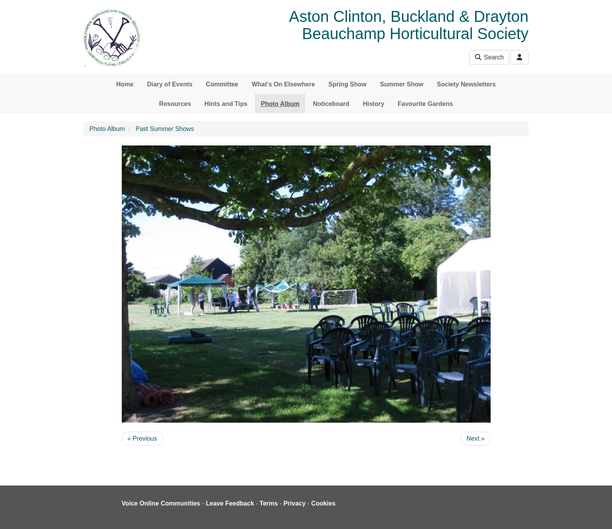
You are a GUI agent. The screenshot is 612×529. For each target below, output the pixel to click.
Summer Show (401, 84)
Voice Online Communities (161, 503)
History (373, 103)
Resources (175, 103)
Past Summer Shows (165, 129)
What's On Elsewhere (283, 84)
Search (488, 57)
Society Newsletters (466, 84)
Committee (222, 84)
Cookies (323, 503)
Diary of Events (169, 84)
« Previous (142, 438)
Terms (269, 503)
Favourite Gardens (425, 103)
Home (124, 84)
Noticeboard (331, 103)
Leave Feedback (230, 503)
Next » (475, 438)
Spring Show (347, 84)
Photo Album (280, 103)
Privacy (294, 503)
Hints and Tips (226, 103)
